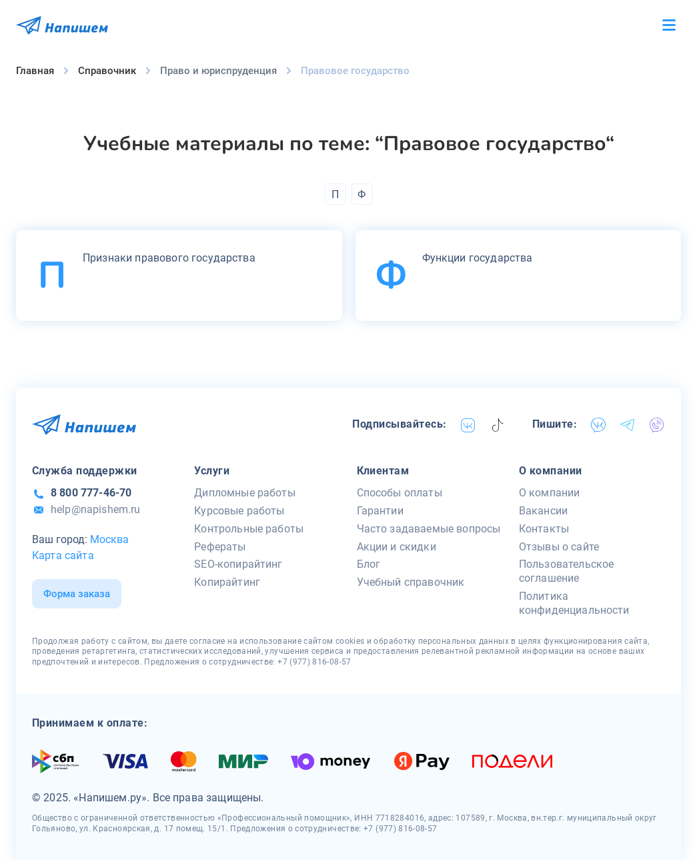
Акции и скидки (396, 546)
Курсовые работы (239, 510)
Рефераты (219, 546)
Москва (109, 539)
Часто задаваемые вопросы (429, 528)
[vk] (468, 425)
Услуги (211, 470)
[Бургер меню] (669, 25)
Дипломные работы (244, 492)
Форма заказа (76, 594)
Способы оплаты (399, 492)
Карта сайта (63, 555)
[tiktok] (498, 425)
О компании (550, 470)
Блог (369, 564)
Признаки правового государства (169, 258)
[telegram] (628, 425)
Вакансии (543, 510)
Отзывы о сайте (559, 546)
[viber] (657, 425)
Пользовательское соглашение (566, 571)
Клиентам (383, 470)
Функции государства (477, 258)
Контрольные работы (248, 528)
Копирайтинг (227, 582)
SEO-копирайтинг (238, 564)
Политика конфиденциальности (574, 603)
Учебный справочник (411, 582)
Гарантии (380, 510)
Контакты (544, 528)
